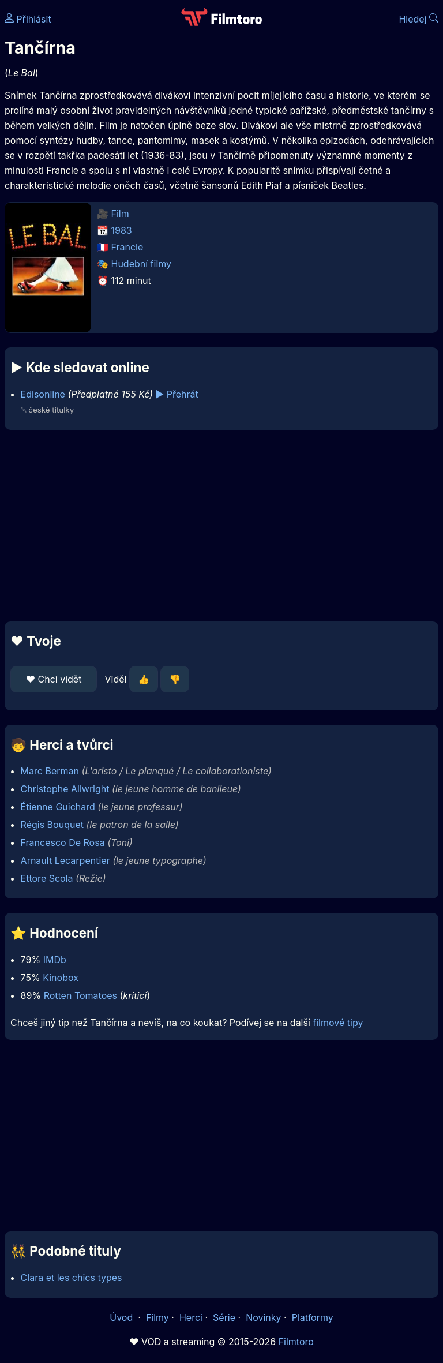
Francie (127, 247)
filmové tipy (338, 1022)
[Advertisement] (221, 525)
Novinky (263, 1317)
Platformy (312, 1317)
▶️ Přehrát (177, 394)
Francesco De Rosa (63, 842)
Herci (190, 1317)
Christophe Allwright (65, 789)
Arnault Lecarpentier (65, 860)
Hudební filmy (141, 263)
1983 (121, 230)
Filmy (157, 1317)
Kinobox (60, 977)
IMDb (54, 959)
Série (224, 1317)
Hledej (418, 19)
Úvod (122, 1317)
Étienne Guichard (58, 806)
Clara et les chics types (71, 1277)
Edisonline (43, 394)
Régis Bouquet (52, 824)
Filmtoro (296, 1341)
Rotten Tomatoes (80, 995)
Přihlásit (28, 19)
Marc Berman (50, 771)
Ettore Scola (47, 878)
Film (120, 213)
